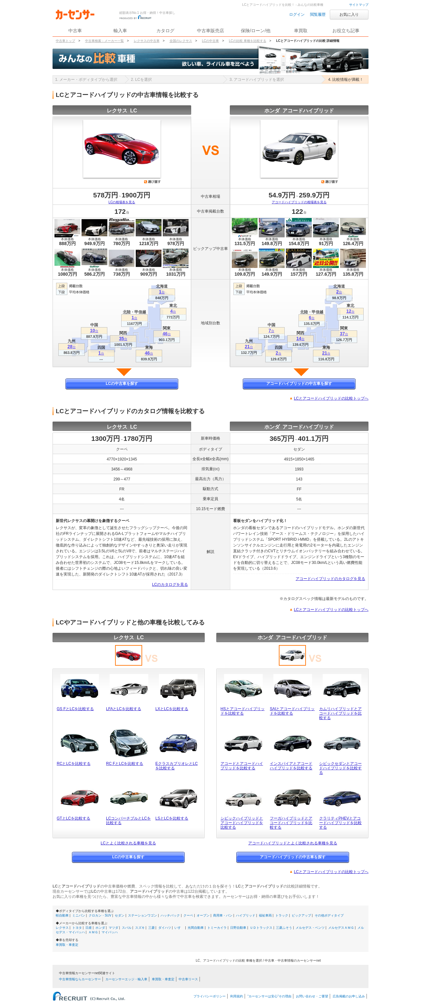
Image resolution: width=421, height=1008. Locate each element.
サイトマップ (358, 4)
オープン (203, 915)
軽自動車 (62, 915)
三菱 (151, 927)
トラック (281, 915)
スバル (127, 927)
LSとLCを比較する (171, 818)
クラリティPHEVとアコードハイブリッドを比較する (340, 823)
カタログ (165, 30)
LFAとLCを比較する (123, 709)
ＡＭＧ (93, 932)
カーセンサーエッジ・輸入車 (126, 979)
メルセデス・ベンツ (310, 927)
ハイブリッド (245, 915)
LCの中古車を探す (122, 383)
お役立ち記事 (345, 30)
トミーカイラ (217, 927)
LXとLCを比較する (171, 709)
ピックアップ (301, 915)
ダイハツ (164, 927)
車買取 (301, 30)
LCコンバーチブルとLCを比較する (128, 820)
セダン (119, 915)
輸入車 (120, 30)
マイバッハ (110, 932)
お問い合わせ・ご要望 (312, 996)
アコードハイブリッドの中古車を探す (299, 383)
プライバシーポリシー (209, 996)
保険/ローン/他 (255, 30)
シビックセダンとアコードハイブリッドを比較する (340, 768)
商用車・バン (222, 915)
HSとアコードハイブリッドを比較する (242, 711)
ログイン (297, 14)
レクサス (62, 927)
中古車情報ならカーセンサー (80, 979)
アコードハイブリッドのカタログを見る (330, 578)
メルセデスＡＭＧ (341, 927)
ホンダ (100, 927)
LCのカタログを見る (170, 584)
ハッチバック (170, 915)
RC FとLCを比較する (124, 763)
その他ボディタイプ (329, 915)
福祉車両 (265, 915)
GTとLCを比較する (73, 818)
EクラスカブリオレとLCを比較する (176, 765)
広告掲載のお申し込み (349, 996)
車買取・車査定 (67, 944)
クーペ (188, 915)
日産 (88, 927)
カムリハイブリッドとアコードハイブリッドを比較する (340, 713)
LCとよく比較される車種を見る (128, 843)
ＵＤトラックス (261, 927)
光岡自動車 (196, 927)
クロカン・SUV (100, 915)
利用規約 (236, 996)
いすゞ (179, 927)
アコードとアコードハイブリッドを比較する (241, 765)
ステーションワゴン (142, 915)
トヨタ (77, 927)
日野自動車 (238, 927)
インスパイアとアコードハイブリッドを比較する (291, 765)
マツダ (113, 927)
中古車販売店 (210, 30)
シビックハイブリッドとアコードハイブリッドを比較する (241, 823)
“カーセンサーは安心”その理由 (270, 996)
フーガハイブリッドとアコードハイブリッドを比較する (291, 823)
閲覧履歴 (318, 14)
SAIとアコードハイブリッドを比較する (292, 711)
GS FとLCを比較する (75, 709)
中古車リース (188, 979)
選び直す (152, 181)
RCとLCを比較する (74, 763)
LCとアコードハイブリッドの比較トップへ (331, 398)
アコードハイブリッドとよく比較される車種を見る (292, 843)
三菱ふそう (284, 927)
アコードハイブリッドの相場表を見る (299, 202)
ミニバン (78, 915)
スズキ (140, 927)
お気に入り (349, 14)
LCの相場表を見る (122, 202)
